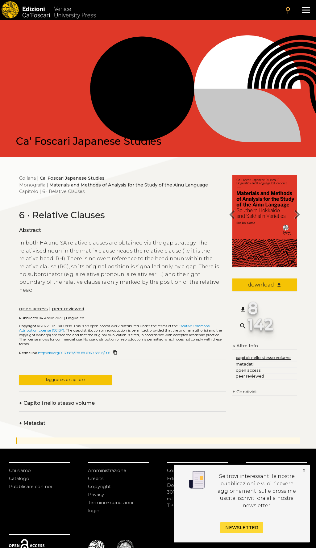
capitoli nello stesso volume (263, 357)
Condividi (244, 392)
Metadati (33, 423)
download (264, 285)
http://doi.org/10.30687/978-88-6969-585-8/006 (74, 353)
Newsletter (241, 527)
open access (33, 309)
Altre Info (245, 346)
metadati (245, 364)
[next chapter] (297, 215)
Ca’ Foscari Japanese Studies (72, 178)
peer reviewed (68, 309)
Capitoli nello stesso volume (57, 403)
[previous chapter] (232, 215)
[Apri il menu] (306, 10)
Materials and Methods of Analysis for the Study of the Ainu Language (128, 185)
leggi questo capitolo (65, 379)
